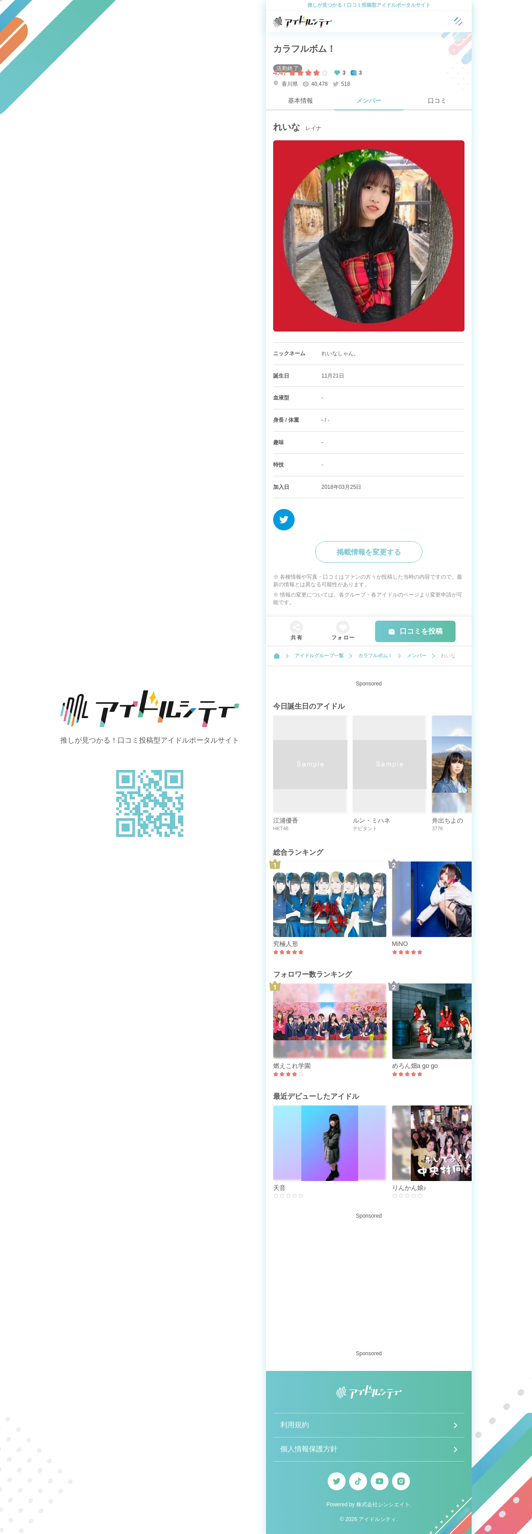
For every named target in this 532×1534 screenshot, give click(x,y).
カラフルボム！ (304, 49)
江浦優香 (285, 820)
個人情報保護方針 (309, 1449)
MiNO (400, 943)
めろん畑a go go (415, 1065)
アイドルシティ (377, 1519)
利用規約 (294, 1425)
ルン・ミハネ (371, 820)
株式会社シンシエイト (383, 1504)
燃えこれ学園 (292, 1065)
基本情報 (300, 100)
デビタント (365, 828)
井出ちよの (447, 820)
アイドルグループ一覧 (319, 655)
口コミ (437, 100)
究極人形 (285, 943)
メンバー (368, 100)
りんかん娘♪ (409, 1187)
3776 (437, 828)
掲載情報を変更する (369, 552)
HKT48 (280, 828)
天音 (279, 1187)
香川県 (285, 83)
